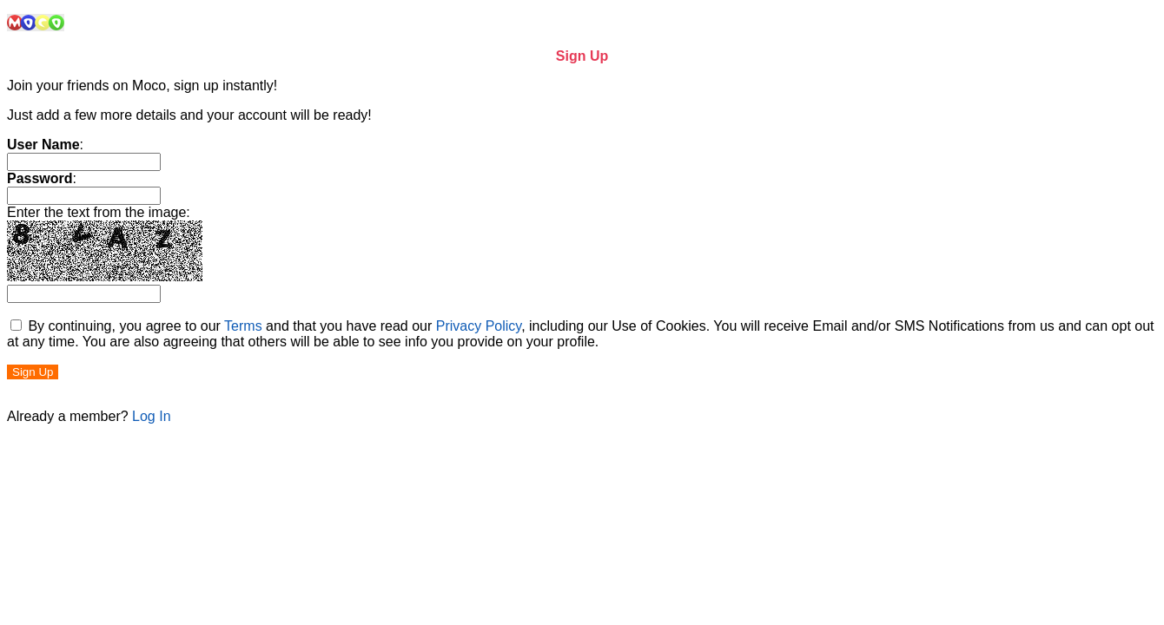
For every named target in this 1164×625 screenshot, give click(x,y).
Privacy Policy (478, 326)
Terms (243, 326)
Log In (151, 416)
